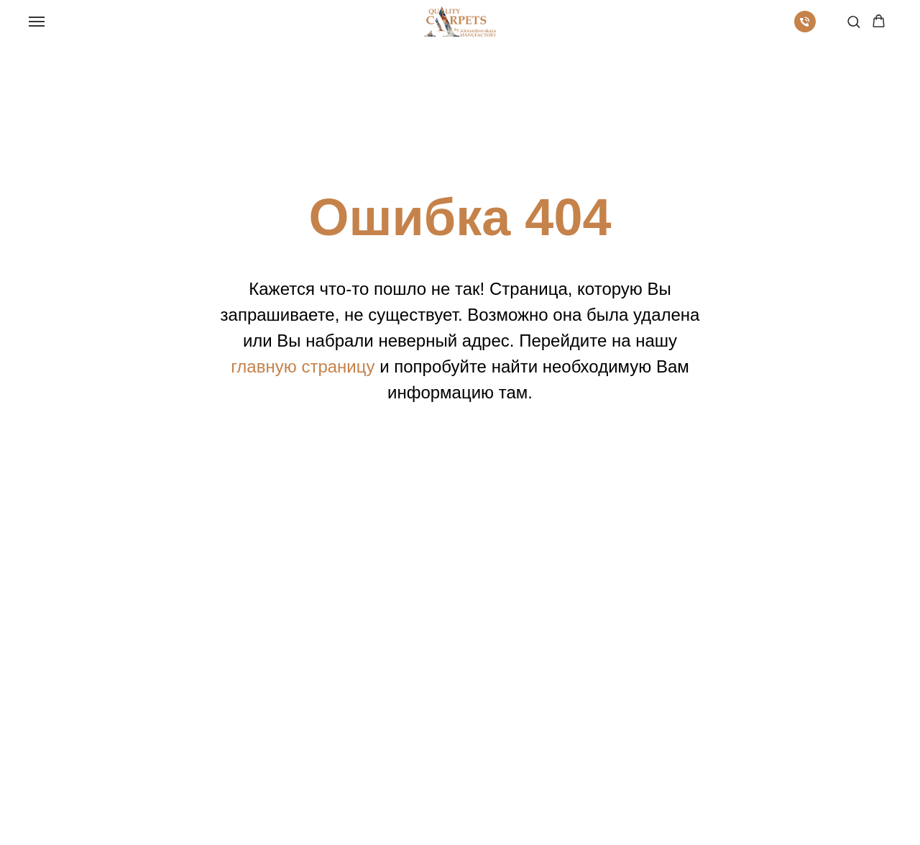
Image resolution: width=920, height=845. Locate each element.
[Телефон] (805, 28)
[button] (853, 21)
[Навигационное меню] (37, 22)
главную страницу (302, 366)
